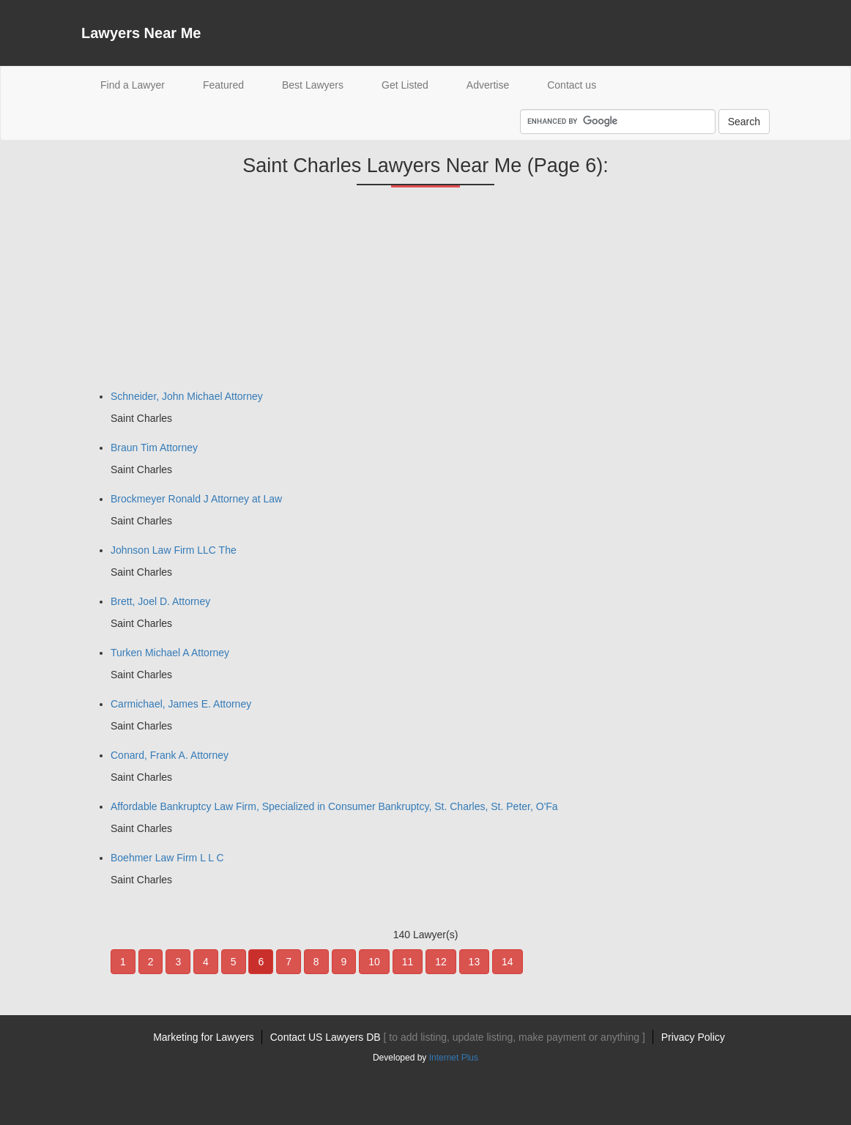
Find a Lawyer (142, 84)
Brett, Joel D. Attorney (160, 601)
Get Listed (405, 85)
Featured (223, 85)
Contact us (571, 85)
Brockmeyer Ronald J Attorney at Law (196, 499)
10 (374, 962)
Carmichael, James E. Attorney (181, 704)
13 (474, 962)
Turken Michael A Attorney (170, 652)
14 (507, 962)
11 (408, 962)
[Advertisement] (191, 293)
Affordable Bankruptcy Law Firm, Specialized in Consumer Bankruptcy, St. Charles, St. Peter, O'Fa (334, 806)
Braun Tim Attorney (154, 447)
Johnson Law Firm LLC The (174, 550)
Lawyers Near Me (141, 33)
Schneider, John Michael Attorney (187, 396)
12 (441, 962)
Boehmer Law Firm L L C (167, 858)
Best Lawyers (312, 85)
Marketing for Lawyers (203, 1037)
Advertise (488, 85)
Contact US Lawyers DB (457, 1037)
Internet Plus (453, 1057)
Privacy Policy (693, 1037)
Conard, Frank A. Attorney (169, 755)
